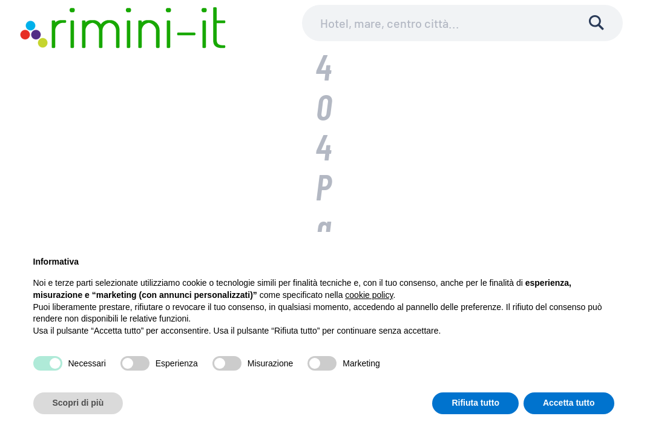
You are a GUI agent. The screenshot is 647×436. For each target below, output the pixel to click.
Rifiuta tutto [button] (475, 403)
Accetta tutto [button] (569, 403)
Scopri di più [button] (78, 403)
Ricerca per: (252, 153)
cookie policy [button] (369, 295)
